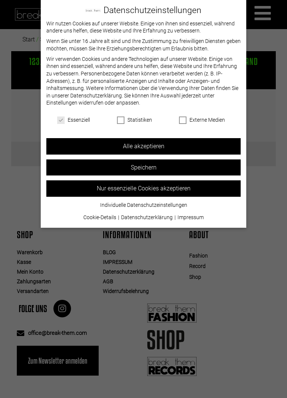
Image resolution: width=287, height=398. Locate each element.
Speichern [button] (144, 167)
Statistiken (134, 120)
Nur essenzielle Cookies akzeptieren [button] (144, 188)
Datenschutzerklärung (96, 96)
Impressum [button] (191, 217)
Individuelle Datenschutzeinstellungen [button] (143, 205)
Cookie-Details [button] (100, 217)
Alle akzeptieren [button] (143, 146)
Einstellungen (61, 103)
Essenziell (73, 120)
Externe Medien (202, 120)
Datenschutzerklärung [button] (147, 217)
